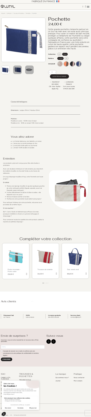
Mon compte (78, 381)
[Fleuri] (65, 54)
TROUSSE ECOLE (25, 380)
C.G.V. (11, 415)
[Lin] (66, 58)
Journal (57, 381)
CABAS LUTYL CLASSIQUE (6, 378)
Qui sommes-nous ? (62, 377)
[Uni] (59, 54)
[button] (59, 76)
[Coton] (60, 58)
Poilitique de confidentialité (20, 415)
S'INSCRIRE (6, 359)
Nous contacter (79, 377)
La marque (60, 374)
